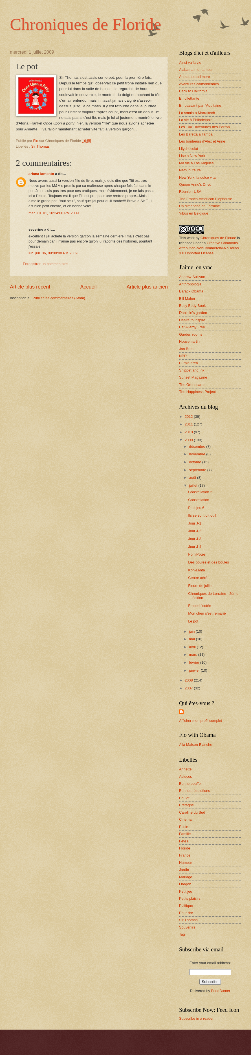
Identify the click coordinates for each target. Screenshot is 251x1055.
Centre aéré (197, 578)
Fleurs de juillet (200, 586)
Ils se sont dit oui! (202, 515)
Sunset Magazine (193, 377)
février (194, 662)
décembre (197, 446)
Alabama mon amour (196, 69)
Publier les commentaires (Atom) (58, 298)
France (184, 855)
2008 (189, 680)
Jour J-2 (194, 531)
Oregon (185, 884)
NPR (183, 356)
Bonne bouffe (190, 783)
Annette (185, 769)
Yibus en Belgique (193, 213)
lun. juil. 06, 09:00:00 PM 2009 (53, 253)
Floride (184, 848)
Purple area (188, 363)
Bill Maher (187, 298)
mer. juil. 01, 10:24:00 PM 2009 (53, 213)
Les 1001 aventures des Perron (204, 127)
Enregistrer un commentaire (45, 264)
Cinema (185, 819)
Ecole (183, 827)
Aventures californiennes (199, 84)
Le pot (193, 621)
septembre (198, 470)
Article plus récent (30, 287)
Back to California (193, 91)
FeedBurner (220, 991)
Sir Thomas (40, 146)
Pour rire (186, 913)
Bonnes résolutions (194, 790)
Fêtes (183, 841)
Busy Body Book (192, 305)
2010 (189, 432)
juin (192, 631)
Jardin (184, 870)
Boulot (184, 798)
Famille (185, 834)
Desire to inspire (192, 320)
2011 (189, 424)
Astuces (185, 776)
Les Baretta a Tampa (196, 134)
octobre (195, 462)
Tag (182, 934)
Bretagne (186, 805)
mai (192, 639)
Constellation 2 (200, 492)
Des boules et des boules (208, 562)
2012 (189, 416)
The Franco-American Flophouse (205, 199)
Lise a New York (192, 156)
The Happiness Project (197, 392)
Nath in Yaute (190, 170)
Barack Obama (191, 291)
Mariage (185, 877)
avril (193, 647)
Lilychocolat (188, 149)
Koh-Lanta (196, 570)
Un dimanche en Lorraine (199, 206)
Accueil (88, 287)
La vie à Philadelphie (196, 120)
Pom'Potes (197, 554)
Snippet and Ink (191, 370)
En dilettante (189, 98)
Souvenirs (187, 927)
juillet (193, 485)
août (193, 477)
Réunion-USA (190, 191)
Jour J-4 (194, 547)
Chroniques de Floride (85, 24)
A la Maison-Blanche (195, 744)
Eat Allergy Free (192, 327)
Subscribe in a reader (196, 1018)
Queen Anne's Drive (195, 184)
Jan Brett (186, 349)
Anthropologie (190, 284)
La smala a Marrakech (197, 113)
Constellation (198, 500)
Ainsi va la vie (190, 62)
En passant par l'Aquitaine (200, 105)
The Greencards (192, 385)
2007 (189, 688)
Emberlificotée (199, 606)
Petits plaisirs (190, 898)
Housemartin (189, 341)
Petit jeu (185, 891)
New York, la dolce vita (197, 177)
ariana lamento (41, 174)
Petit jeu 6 (196, 508)
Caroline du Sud (192, 812)
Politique (186, 905)
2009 (189, 440)
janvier (195, 670)
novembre (197, 454)
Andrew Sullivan (192, 277)
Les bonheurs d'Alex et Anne (202, 141)
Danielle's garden (193, 313)
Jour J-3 (194, 539)
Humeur (185, 862)
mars (193, 654)
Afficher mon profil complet (200, 720)
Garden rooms (190, 334)
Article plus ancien (147, 287)
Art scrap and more (194, 77)
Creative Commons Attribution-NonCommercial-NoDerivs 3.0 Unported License (209, 248)
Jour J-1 (194, 523)
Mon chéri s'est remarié (207, 613)
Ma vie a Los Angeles (196, 163)
